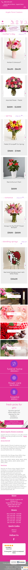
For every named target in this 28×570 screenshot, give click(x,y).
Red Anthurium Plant (14, 182)
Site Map (20, 569)
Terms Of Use (9, 567)
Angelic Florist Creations (14, 12)
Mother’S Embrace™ (14, 62)
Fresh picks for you (14, 411)
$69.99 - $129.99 (14, 107)
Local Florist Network (10, 569)
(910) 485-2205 (8, 2)
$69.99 (14, 189)
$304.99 (14, 279)
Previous (2, 55)
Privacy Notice (18, 567)
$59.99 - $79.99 (14, 151)
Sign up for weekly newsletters (14, 422)
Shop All (21, 34)
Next (25, 55)
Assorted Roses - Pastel (14, 100)
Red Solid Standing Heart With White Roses (14, 273)
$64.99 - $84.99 (14, 69)
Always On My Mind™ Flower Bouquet (14, 226)
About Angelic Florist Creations (12, 432)
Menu (2, 23)
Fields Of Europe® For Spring (14, 144)
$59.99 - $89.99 (14, 233)
